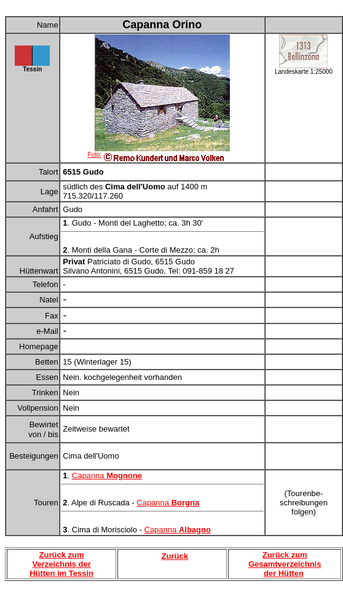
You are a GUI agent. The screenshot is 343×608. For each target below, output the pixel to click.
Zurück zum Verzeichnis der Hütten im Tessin (61, 564)
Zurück (175, 556)
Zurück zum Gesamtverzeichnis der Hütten (284, 564)
